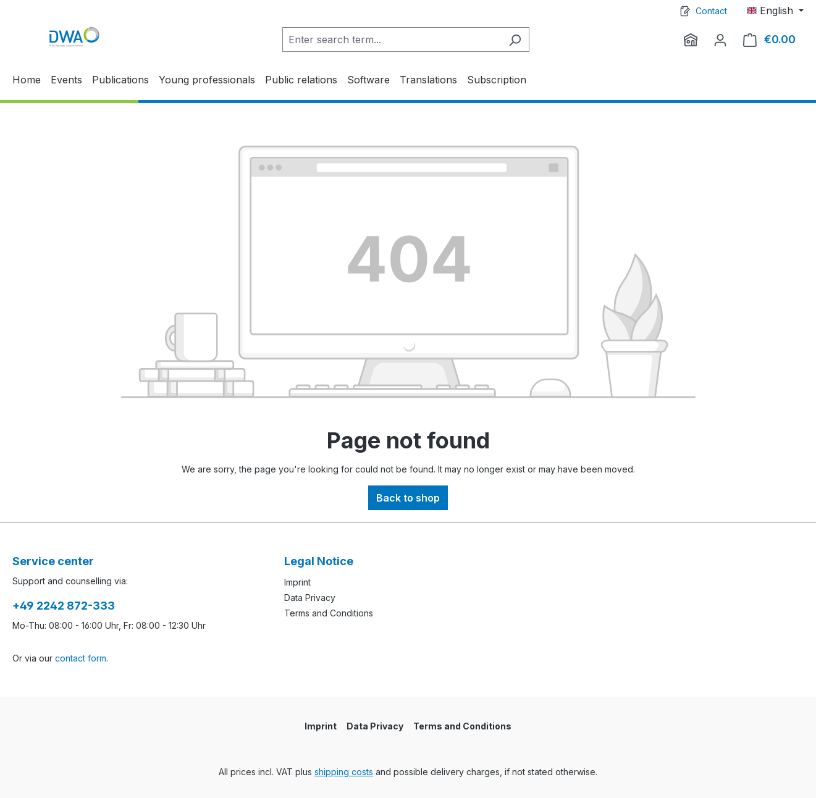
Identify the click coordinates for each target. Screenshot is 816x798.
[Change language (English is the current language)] (775, 10)
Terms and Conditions (328, 613)
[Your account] (720, 39)
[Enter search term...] (391, 39)
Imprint (297, 582)
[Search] (514, 39)
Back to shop (408, 498)
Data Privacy (309, 597)
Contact (711, 11)
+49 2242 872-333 (63, 605)
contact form (80, 658)
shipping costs (343, 771)
